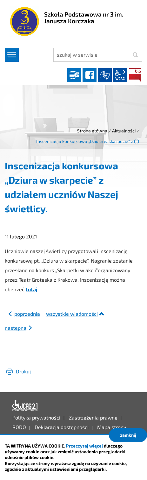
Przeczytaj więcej (84, 445)
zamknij (128, 435)
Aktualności (124, 130)
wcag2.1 (120, 75)
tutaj (31, 289)
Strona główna (92, 130)
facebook (90, 75)
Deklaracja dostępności (25, 406)
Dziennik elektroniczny (74, 75)
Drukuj (23, 371)
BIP (135, 75)
